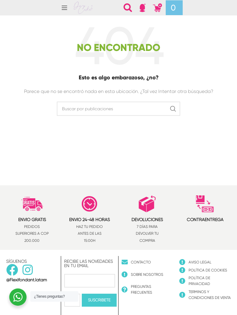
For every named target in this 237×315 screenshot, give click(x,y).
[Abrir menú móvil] (64, 8)
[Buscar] (127, 8)
